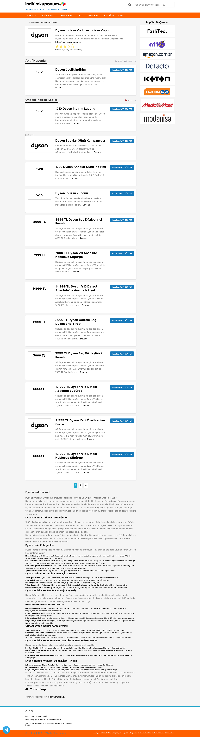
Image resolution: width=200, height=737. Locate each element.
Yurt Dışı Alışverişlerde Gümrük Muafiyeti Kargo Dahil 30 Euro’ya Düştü (48, 724)
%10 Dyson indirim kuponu (75, 108)
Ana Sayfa (31, 15)
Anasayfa (96, 733)
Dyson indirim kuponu (71, 193)
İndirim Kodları (106, 733)
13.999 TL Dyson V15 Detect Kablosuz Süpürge (76, 455)
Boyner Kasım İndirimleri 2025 (36, 716)
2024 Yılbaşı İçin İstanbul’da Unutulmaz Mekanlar (43, 720)
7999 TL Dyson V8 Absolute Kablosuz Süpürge (76, 255)
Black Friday (169, 733)
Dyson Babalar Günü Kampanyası (80, 140)
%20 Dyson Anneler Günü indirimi (80, 167)
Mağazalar (93, 15)
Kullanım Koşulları (144, 733)
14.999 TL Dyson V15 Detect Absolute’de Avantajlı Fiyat (76, 288)
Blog (120, 15)
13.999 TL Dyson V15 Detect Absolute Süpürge (76, 388)
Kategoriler (108, 15)
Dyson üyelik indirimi (70, 69)
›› (86, 485)
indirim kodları (48, 15)
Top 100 (80, 15)
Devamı (58, 87)
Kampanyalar (66, 15)
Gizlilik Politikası (158, 733)
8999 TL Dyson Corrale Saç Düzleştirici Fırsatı (75, 322)
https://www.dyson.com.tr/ (68, 42)
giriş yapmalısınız (56, 697)
